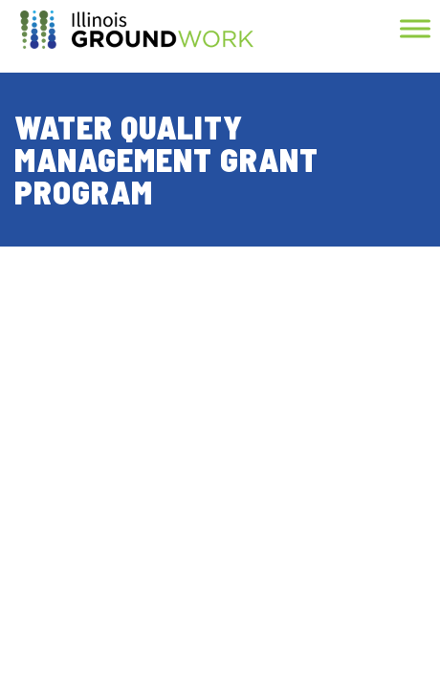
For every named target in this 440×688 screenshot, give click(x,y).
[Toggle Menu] (415, 28)
